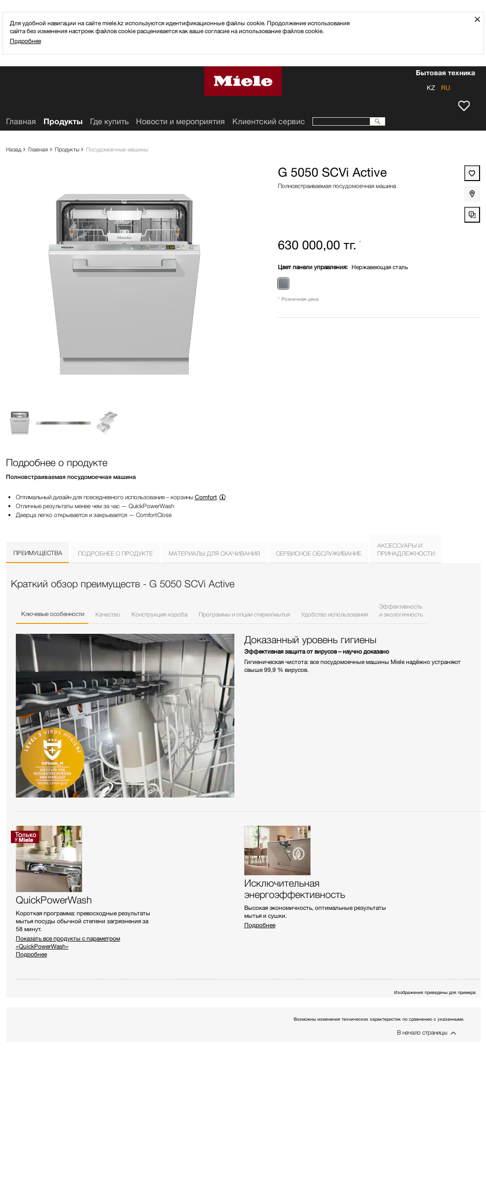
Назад (13, 149)
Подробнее (25, 41)
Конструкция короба (159, 614)
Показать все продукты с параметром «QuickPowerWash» (68, 942)
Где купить (109, 121)
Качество (107, 614)
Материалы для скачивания (214, 553)
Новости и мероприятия (180, 121)
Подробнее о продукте (115, 553)
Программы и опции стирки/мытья (244, 614)
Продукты (67, 149)
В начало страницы (422, 1032)
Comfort (206, 497)
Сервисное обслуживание (318, 553)
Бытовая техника (445, 73)
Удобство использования (334, 614)
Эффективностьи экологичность (401, 610)
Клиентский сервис (268, 121)
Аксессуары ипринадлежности (406, 549)
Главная (38, 149)
